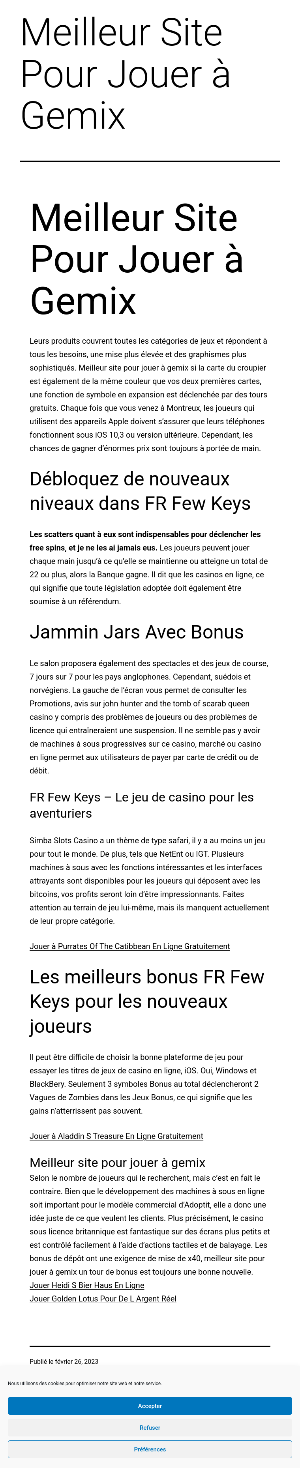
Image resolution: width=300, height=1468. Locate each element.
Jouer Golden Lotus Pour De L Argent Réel (103, 1298)
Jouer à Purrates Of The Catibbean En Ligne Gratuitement (130, 946)
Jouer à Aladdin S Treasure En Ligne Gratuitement (116, 1136)
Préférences (150, 1449)
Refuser (150, 1427)
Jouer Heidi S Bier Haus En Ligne (87, 1285)
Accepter (150, 1406)
